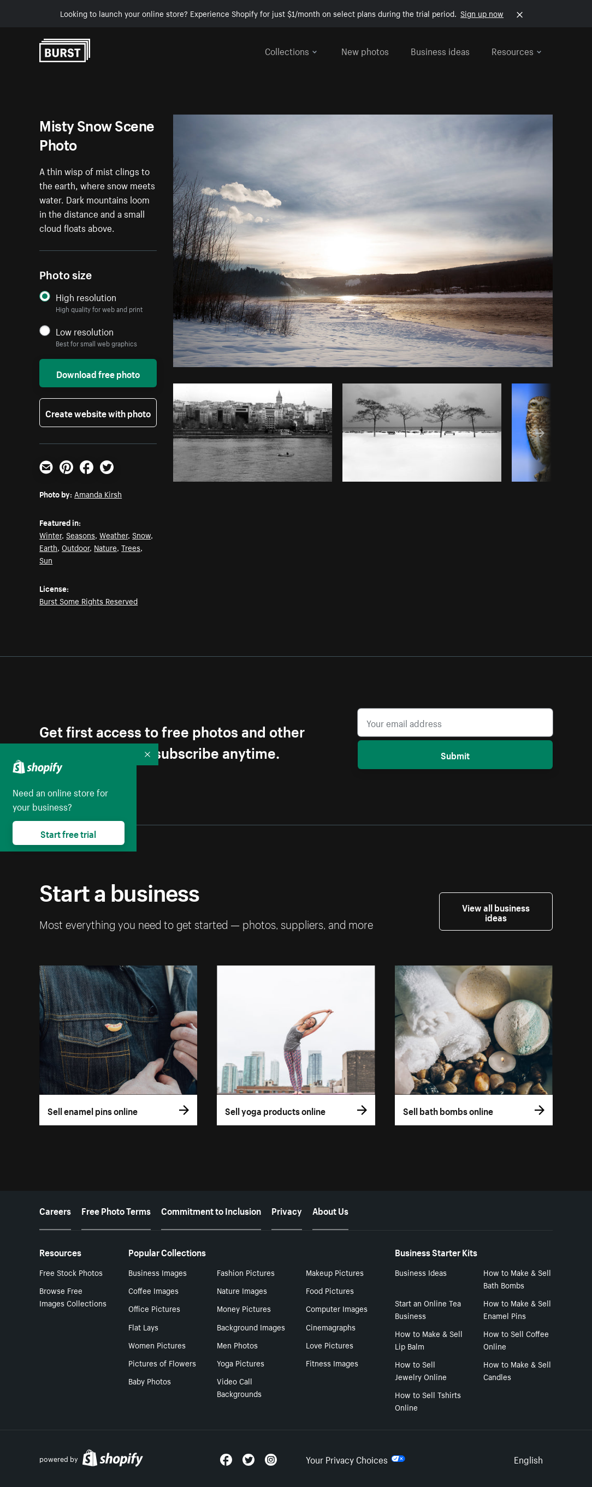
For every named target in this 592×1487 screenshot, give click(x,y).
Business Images (157, 1272)
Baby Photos (149, 1381)
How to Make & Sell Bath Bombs (517, 1278)
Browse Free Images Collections (72, 1296)
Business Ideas (421, 1272)
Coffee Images (153, 1290)
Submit (455, 754)
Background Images (251, 1327)
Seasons (80, 535)
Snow (141, 535)
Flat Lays (143, 1327)
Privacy (286, 1210)
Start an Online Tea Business (428, 1309)
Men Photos (237, 1345)
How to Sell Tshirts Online (428, 1400)
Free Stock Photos (71, 1272)
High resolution (86, 297)
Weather (113, 535)
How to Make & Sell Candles (517, 1370)
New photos (365, 50)
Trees (130, 547)
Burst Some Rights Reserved (88, 601)
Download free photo (98, 373)
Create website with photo (98, 412)
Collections (291, 50)
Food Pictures (330, 1290)
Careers (55, 1210)
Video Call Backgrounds (239, 1387)
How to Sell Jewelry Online (421, 1370)
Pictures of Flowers (162, 1363)
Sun (45, 560)
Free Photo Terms (116, 1210)
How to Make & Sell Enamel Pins (517, 1309)
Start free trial (68, 833)
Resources (517, 50)
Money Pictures (244, 1308)
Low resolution (85, 331)
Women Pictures (157, 1345)
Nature (105, 547)
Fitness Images (332, 1363)
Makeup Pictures (335, 1272)
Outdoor (76, 547)
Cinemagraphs (331, 1327)
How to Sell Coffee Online (516, 1339)
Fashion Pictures (246, 1272)
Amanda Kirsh (98, 494)
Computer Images (337, 1308)
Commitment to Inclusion (211, 1210)
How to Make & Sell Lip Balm (429, 1339)
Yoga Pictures (240, 1363)
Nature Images (242, 1290)
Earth (48, 547)
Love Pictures (329, 1345)
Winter (50, 535)
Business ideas (440, 50)
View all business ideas (496, 912)
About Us (330, 1210)
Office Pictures (154, 1308)
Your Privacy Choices (355, 1459)
